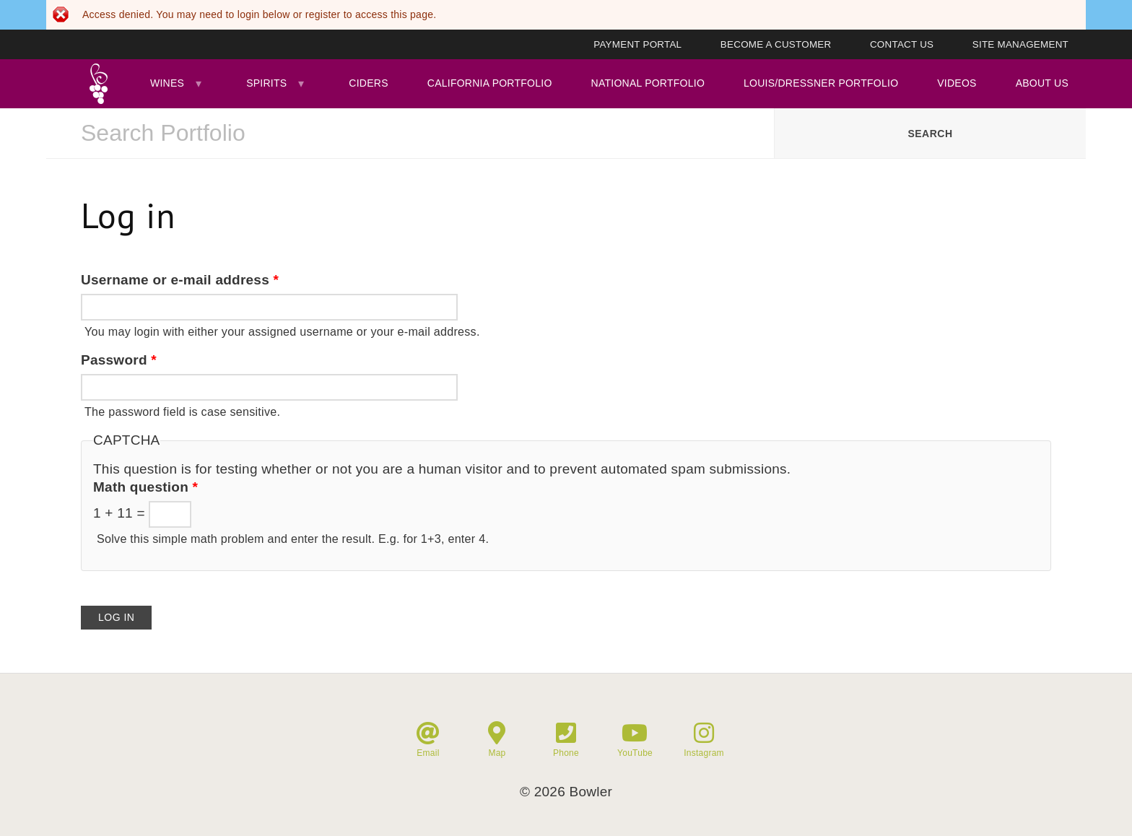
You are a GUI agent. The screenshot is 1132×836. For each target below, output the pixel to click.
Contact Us (901, 44)
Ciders (368, 83)
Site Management (1020, 44)
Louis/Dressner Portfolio (821, 83)
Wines (167, 83)
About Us (1042, 83)
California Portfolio (489, 83)
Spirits (266, 83)
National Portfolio (648, 83)
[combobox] (410, 133)
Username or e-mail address (180, 279)
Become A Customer (776, 44)
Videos (956, 83)
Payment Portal (637, 44)
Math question (145, 487)
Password (119, 359)
